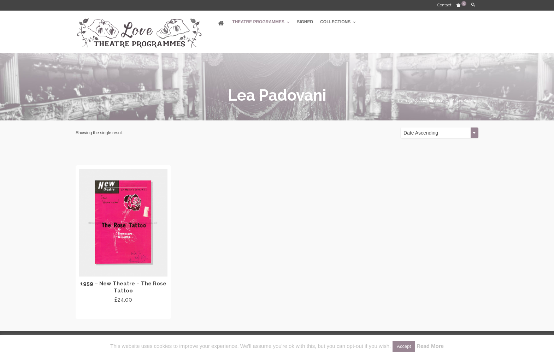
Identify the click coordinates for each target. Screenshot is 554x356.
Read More (430, 346)
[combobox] (439, 132)
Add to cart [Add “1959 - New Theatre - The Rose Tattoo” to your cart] (123, 312)
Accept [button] (404, 346)
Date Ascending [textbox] (420, 133)
